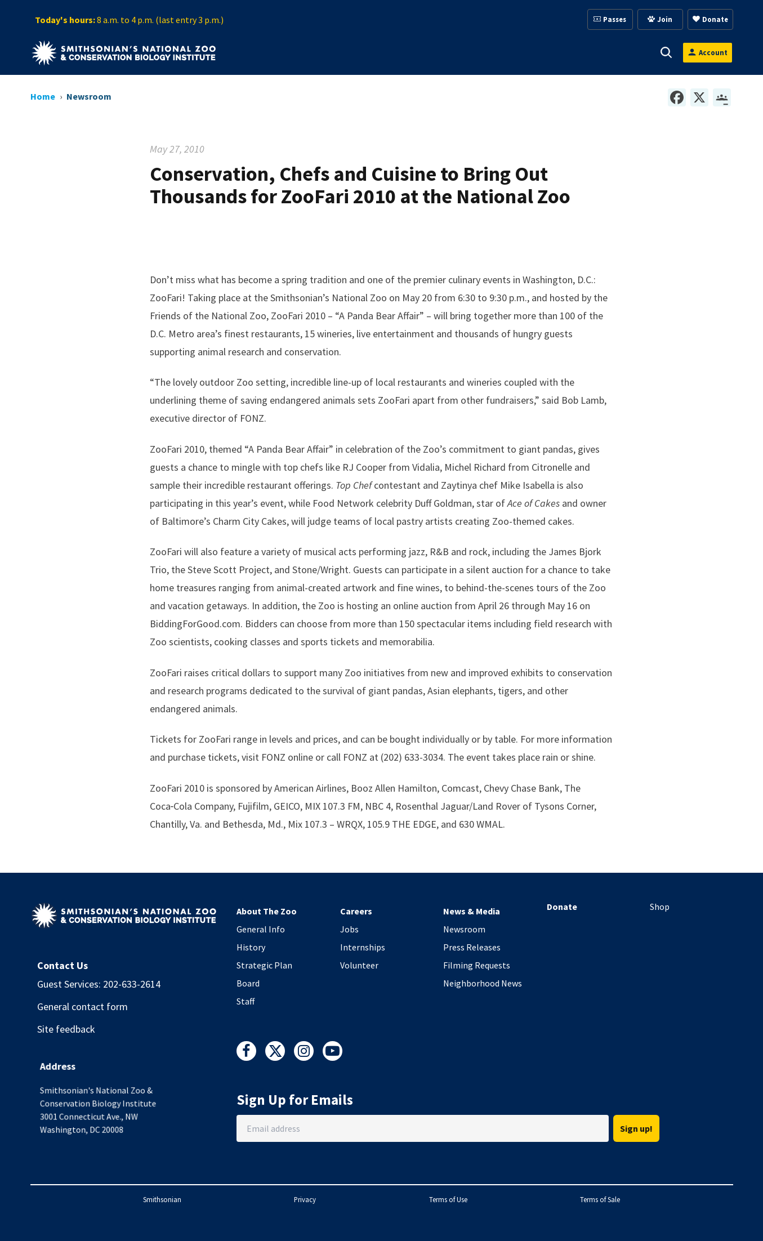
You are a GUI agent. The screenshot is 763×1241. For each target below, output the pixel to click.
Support (378, 52)
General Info (261, 929)
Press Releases (472, 947)
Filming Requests (476, 965)
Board (248, 983)
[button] (277, 52)
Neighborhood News (482, 983)
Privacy (305, 1199)
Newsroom (464, 929)
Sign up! (636, 1128)
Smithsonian (162, 1199)
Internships (362, 947)
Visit (261, 52)
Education (524, 52)
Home (42, 96)
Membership (449, 52)
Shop (660, 906)
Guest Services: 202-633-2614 (98, 983)
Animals (316, 52)
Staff (246, 1001)
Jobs (349, 929)
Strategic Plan (264, 965)
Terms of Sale (600, 1199)
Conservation (602, 52)
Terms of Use (448, 1199)
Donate (562, 906)
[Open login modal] (707, 53)
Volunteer (359, 965)
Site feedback (66, 1029)
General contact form (82, 1006)
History (251, 947)
